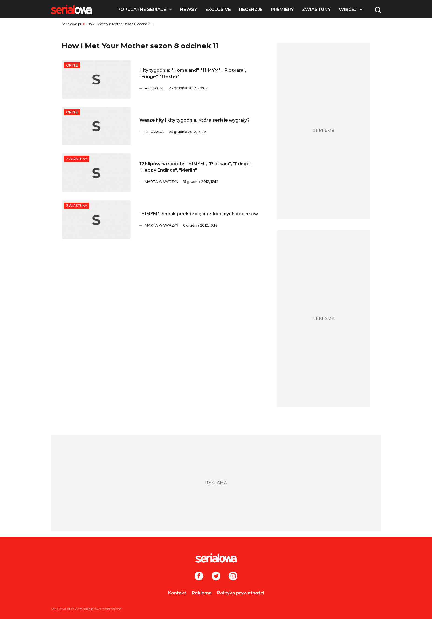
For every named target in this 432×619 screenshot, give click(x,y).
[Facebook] (198, 576)
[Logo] (71, 9)
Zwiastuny (316, 9)
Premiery (282, 9)
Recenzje (251, 9)
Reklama (202, 593)
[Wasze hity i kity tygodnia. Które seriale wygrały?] (96, 126)
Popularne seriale (141, 9)
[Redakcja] (205, 88)
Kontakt (177, 593)
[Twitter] (216, 576)
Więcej (348, 9)
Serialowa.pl (71, 24)
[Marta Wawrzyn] (205, 182)
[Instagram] (233, 576)
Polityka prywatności (240, 593)
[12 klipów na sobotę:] (96, 172)
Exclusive (218, 9)
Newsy (188, 9)
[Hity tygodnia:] (96, 79)
